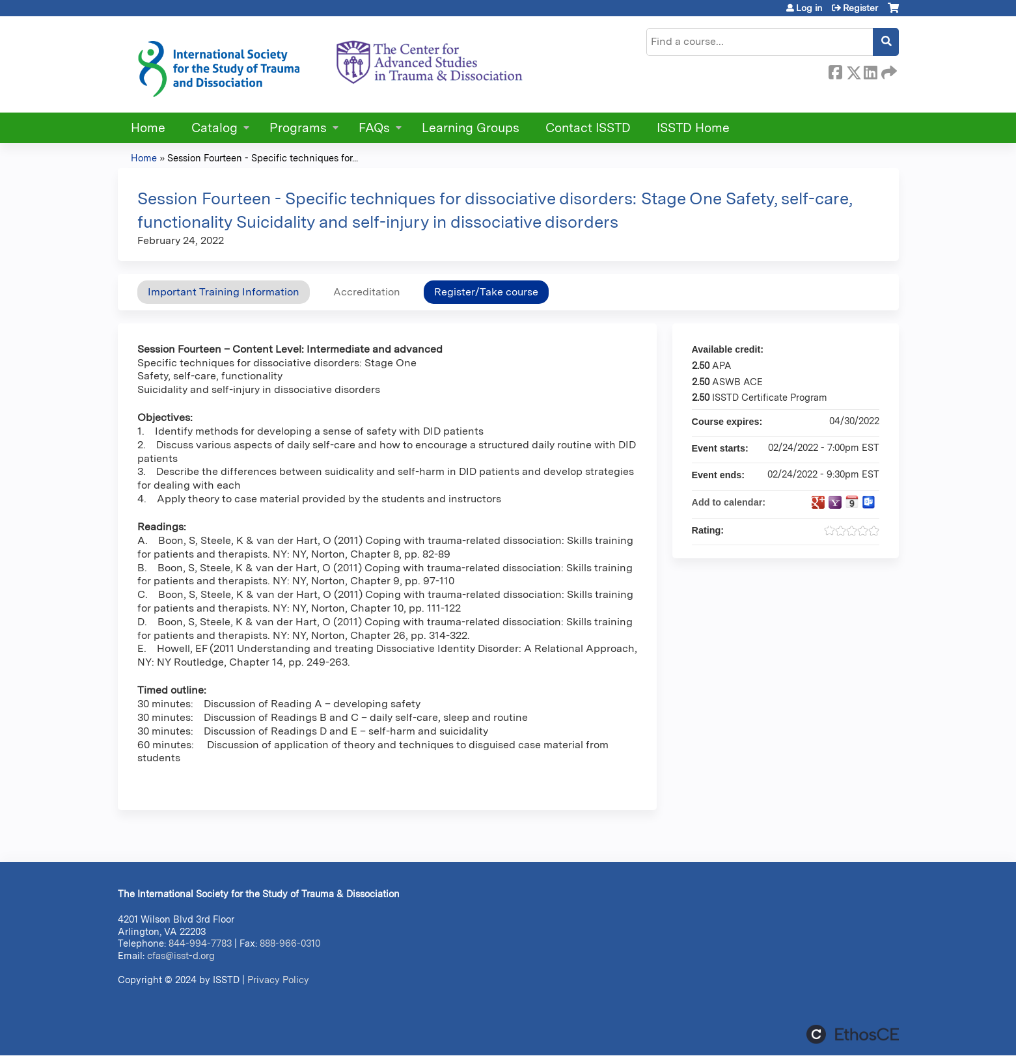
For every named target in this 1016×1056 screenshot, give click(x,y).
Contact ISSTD (588, 127)
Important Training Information (223, 292)
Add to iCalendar (851, 501)
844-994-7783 (200, 943)
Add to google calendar (818, 502)
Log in (809, 7)
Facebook (835, 70)
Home (148, 127)
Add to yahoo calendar (835, 502)
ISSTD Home (693, 127)
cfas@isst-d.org (181, 955)
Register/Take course (486, 292)
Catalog (214, 127)
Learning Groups (470, 127)
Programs (298, 127)
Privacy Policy (278, 979)
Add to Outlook (868, 502)
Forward (887, 70)
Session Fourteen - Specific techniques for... (262, 157)
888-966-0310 (290, 943)
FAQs (374, 127)
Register (860, 7)
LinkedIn (870, 70)
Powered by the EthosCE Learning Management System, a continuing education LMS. (852, 1034)
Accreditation (366, 292)
